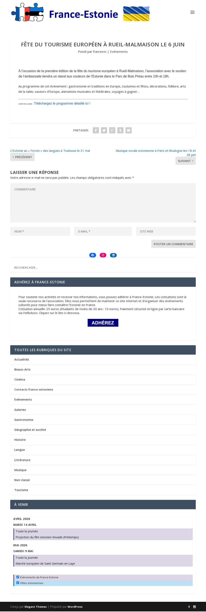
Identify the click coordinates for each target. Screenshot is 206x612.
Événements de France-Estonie (37, 578)
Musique (20, 470)
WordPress (75, 607)
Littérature (22, 460)
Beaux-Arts (22, 370)
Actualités (21, 360)
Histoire (20, 440)
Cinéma (19, 380)
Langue (19, 450)
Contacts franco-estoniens (33, 390)
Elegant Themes (36, 607)
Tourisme (21, 491)
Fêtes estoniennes (29, 583)
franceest (99, 52)
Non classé (22, 480)
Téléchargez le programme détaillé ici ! (62, 104)
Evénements (119, 52)
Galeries (20, 410)
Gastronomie (23, 420)
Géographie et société (30, 430)
